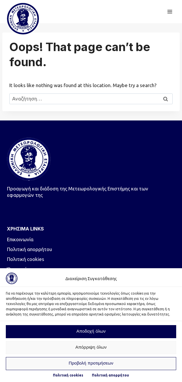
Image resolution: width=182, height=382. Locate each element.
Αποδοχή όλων (91, 331)
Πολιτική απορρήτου (110, 375)
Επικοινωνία (20, 239)
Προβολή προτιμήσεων (91, 363)
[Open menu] (169, 11)
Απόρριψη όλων (91, 347)
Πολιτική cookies (68, 375)
